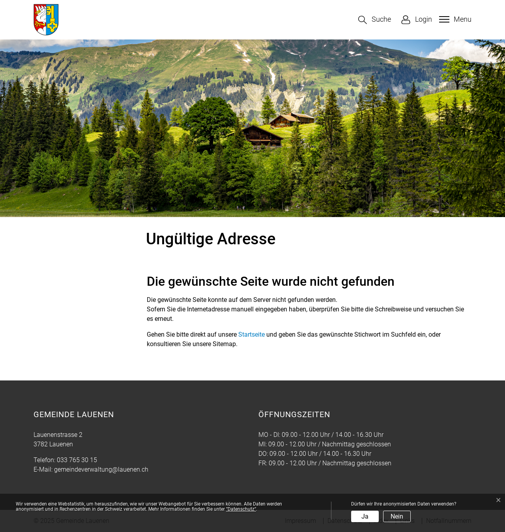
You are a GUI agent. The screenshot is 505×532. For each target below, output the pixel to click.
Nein (397, 516)
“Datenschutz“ (241, 509)
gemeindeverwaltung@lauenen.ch (101, 469)
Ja (364, 516)
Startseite (251, 334)
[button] (374, 19)
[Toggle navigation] (454, 19)
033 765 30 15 (77, 460)
